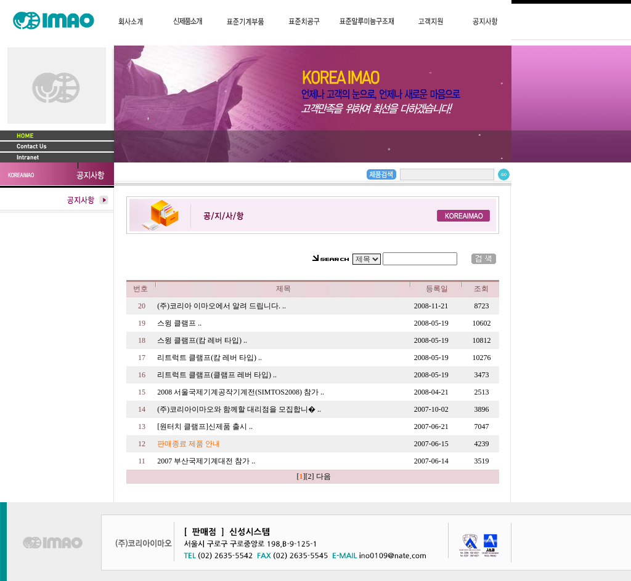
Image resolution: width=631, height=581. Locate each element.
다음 (323, 476)
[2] (310, 476)
